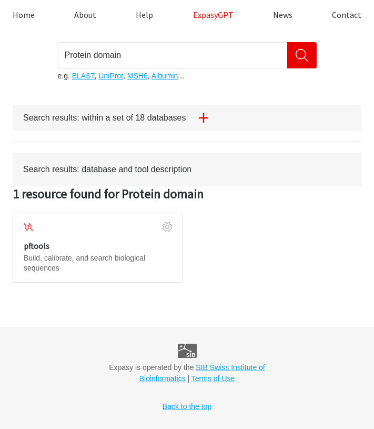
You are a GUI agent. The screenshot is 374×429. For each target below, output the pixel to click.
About (85, 14)
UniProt (110, 76)
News (282, 14)
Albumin (164, 76)
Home (24, 14)
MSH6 (137, 76)
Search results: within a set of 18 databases (120, 118)
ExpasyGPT (213, 14)
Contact (346, 14)
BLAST (83, 76)
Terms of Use (213, 378)
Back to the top (187, 406)
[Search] (302, 55)
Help (144, 14)
